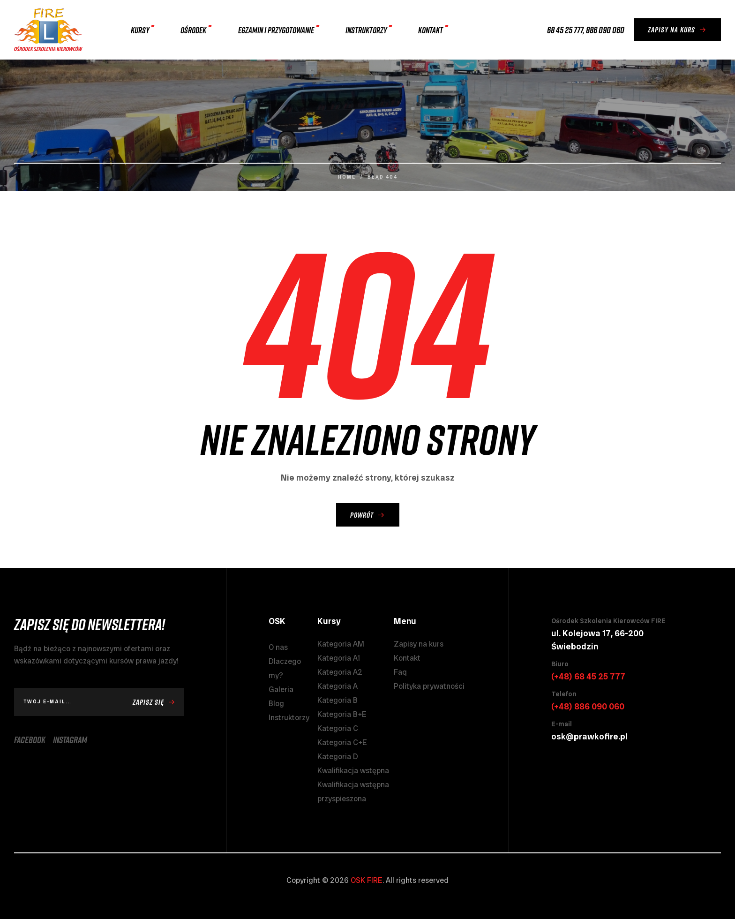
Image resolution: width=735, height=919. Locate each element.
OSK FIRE (366, 880)
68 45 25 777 (565, 29)
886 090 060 (605, 29)
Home (347, 177)
